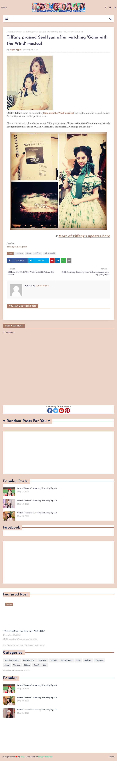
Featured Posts (29, 660)
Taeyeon (16, 665)
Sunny (7, 665)
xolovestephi (19, 32)
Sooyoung (99, 660)
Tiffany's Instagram (17, 246)
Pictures (19, 253)
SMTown (53, 660)
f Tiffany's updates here (90, 236)
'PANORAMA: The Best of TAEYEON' (24, 631)
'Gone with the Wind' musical (58, 113)
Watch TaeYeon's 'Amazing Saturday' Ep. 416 (37, 501)
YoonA (36, 665)
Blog (22, 757)
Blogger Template (45, 757)
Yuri (44, 665)
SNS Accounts (66, 660)
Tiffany (38, 253)
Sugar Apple (15, 49)
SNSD (28, 253)
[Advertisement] (58, 452)
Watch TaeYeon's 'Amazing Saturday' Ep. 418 (37, 513)
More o (64, 236)
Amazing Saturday (12, 660)
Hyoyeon (42, 660)
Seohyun (87, 660)
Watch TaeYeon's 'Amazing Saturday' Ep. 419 (37, 710)
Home (9, 32)
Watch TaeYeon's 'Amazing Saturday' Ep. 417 (37, 488)
